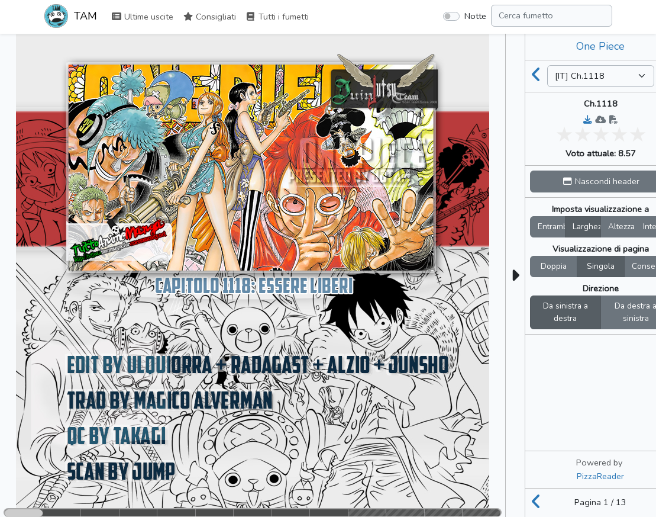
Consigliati (209, 17)
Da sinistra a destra (565, 312)
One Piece (600, 46)
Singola (601, 266)
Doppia (554, 266)
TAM (70, 17)
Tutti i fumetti (277, 17)
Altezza (621, 226)
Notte (475, 16)
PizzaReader (600, 476)
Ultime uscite (142, 17)
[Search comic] (551, 16)
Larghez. (587, 226)
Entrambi (552, 226)
